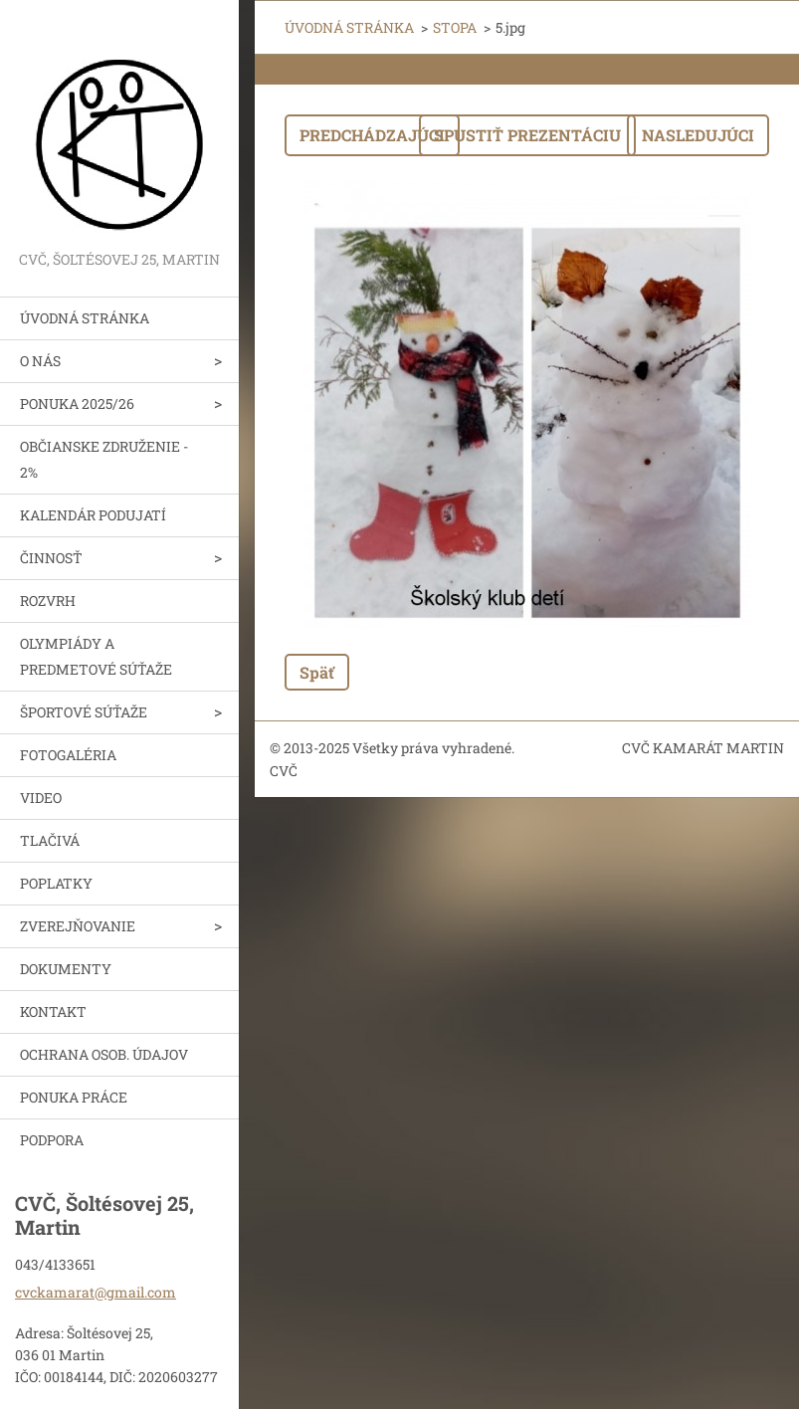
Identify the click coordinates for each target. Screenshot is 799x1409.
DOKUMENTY (65, 968)
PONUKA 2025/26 (77, 403)
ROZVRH (48, 600)
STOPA (455, 27)
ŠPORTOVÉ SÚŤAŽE (83, 712)
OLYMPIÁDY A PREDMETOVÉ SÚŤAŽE (96, 656)
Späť (317, 672)
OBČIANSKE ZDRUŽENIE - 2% (104, 459)
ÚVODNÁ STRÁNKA (84, 317)
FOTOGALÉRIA (68, 754)
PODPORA (52, 1139)
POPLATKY (56, 883)
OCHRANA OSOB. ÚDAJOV (104, 1054)
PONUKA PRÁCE (73, 1097)
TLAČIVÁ (50, 840)
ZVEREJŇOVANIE (77, 925)
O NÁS (40, 360)
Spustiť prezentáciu (527, 134)
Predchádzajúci (372, 134)
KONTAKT (53, 1011)
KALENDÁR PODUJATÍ (93, 514)
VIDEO (41, 797)
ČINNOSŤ (51, 557)
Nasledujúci (698, 134)
